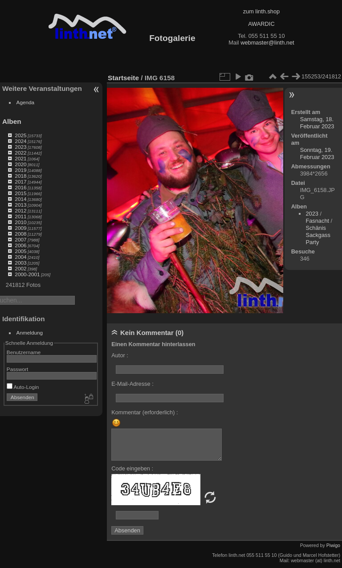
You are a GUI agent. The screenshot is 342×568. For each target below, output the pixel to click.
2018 (20, 176)
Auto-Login (23, 387)
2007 (20, 239)
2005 (20, 251)
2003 (20, 263)
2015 (20, 193)
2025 (20, 135)
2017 (20, 181)
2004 (20, 257)
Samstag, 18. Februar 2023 (317, 123)
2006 (20, 245)
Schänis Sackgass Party (317, 235)
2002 (20, 268)
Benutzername (24, 352)
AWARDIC (261, 23)
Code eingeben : (132, 468)
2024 (20, 141)
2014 (20, 199)
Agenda (25, 102)
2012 (20, 210)
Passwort (17, 369)
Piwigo (333, 545)
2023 (20, 147)
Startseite (123, 78)
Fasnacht (317, 220)
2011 (20, 216)
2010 (20, 222)
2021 (20, 158)
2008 (20, 234)
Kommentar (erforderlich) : (144, 412)
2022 (20, 152)
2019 (20, 170)
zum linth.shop (261, 11)
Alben (11, 121)
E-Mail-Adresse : (132, 383)
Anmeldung (29, 332)
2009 (20, 228)
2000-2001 (27, 274)
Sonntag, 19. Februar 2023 (317, 153)
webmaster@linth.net (267, 42)
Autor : (119, 355)
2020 (20, 164)
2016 (20, 187)
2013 (20, 205)
